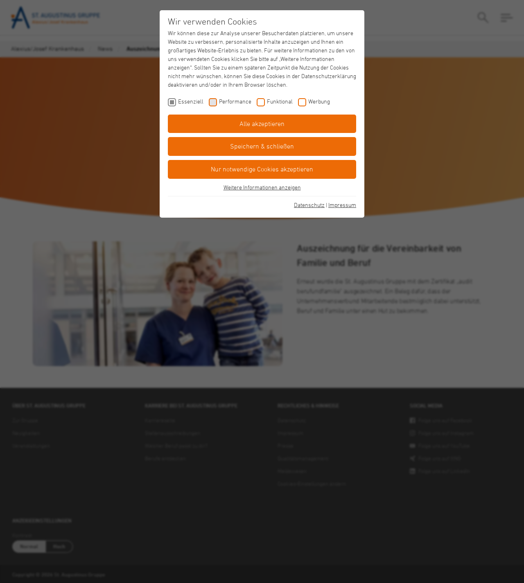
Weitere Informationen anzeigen (262, 187)
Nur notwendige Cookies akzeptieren (262, 169)
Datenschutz (309, 204)
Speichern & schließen (262, 146)
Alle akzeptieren (262, 123)
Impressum (342, 204)
